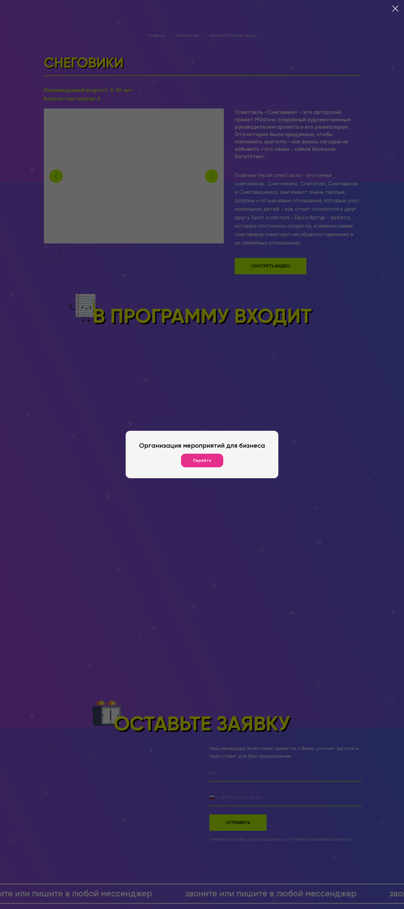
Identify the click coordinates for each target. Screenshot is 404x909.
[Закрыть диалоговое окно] (395, 8)
